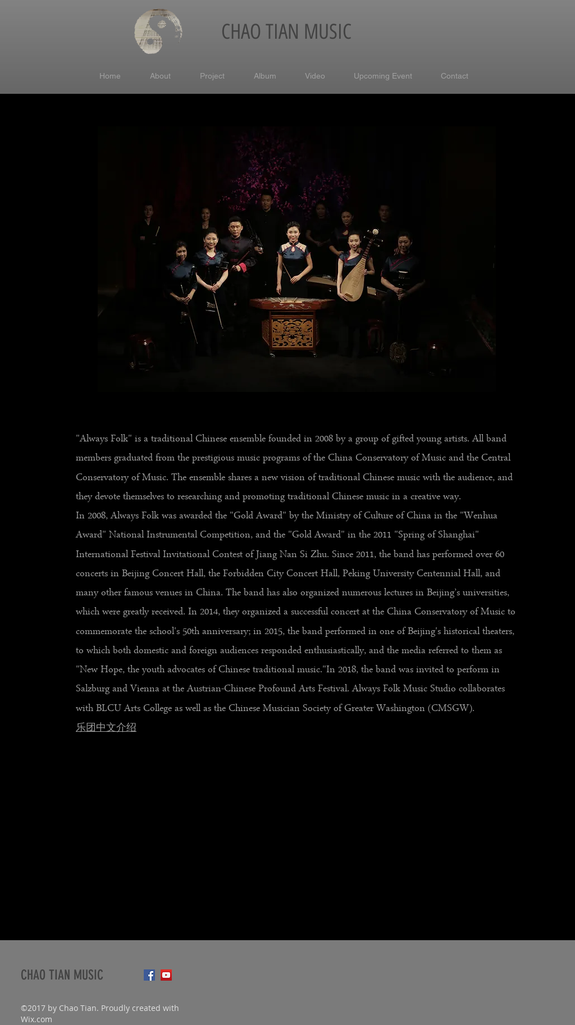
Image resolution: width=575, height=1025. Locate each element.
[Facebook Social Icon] (149, 975)
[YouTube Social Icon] (166, 975)
